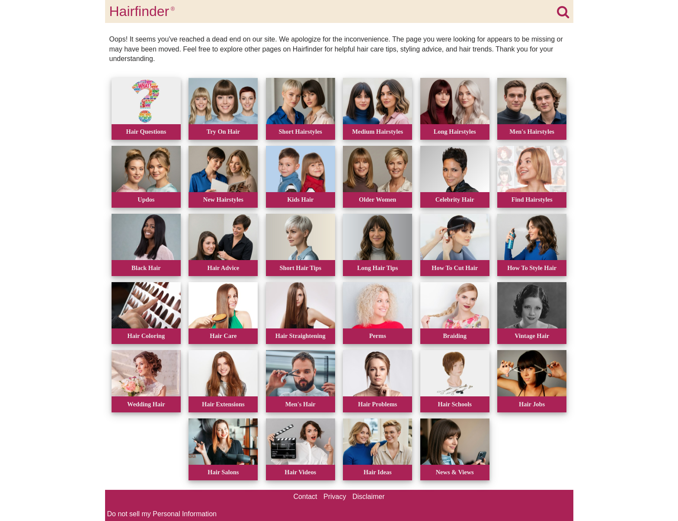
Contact (305, 496)
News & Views (455, 472)
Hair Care (223, 335)
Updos (146, 199)
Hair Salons (223, 472)
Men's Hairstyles (531, 131)
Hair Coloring (146, 335)
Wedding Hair (146, 404)
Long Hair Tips (377, 267)
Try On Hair (223, 131)
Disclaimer (368, 496)
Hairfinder (142, 11)
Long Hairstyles (455, 131)
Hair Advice (223, 267)
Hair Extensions (223, 404)
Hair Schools (455, 404)
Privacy (334, 496)
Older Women (377, 199)
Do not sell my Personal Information (162, 514)
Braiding (454, 335)
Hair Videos (300, 472)
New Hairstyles (223, 199)
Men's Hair (300, 404)
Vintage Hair (532, 335)
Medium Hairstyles (377, 131)
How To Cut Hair (455, 267)
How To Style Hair (531, 267)
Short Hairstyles (300, 131)
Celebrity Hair (454, 199)
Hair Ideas (378, 472)
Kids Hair (300, 199)
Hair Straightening (300, 335)
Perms (377, 335)
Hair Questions (146, 131)
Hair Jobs (532, 404)
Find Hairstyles (532, 199)
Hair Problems (377, 404)
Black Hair (146, 267)
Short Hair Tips (300, 267)
